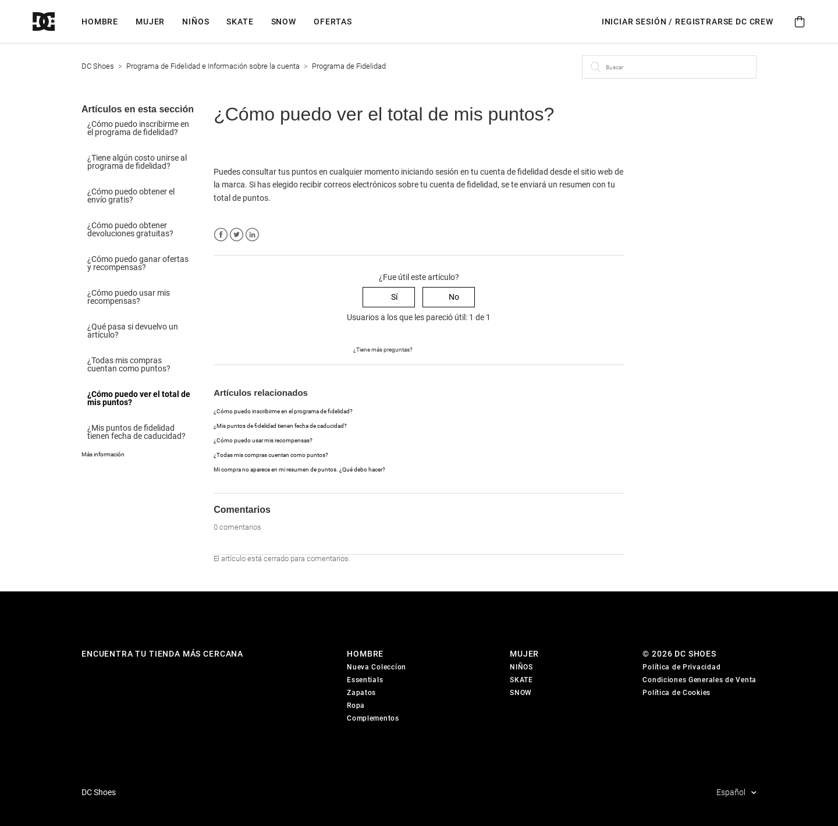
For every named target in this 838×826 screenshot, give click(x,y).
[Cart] (799, 22)
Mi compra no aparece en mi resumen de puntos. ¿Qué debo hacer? (299, 469)
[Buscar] (669, 67)
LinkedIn (252, 235)
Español (731, 792)
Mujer (150, 21)
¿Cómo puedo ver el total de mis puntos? (138, 398)
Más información (103, 454)
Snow (283, 21)
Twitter (236, 235)
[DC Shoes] (57, 22)
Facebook (221, 235)
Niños (195, 21)
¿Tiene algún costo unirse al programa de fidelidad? (137, 162)
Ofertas (333, 21)
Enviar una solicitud (449, 348)
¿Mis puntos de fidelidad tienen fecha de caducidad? (136, 432)
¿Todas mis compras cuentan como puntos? (129, 364)
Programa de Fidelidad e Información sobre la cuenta (213, 66)
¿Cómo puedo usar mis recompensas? (128, 297)
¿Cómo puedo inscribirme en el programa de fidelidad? (138, 128)
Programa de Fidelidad (349, 66)
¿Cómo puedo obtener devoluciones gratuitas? (130, 229)
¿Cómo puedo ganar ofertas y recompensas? (138, 263)
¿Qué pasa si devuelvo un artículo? (132, 330)
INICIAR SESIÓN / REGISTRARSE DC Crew (687, 21)
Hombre (99, 21)
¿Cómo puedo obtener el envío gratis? (131, 195)
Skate (239, 21)
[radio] (389, 297)
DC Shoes (97, 66)
